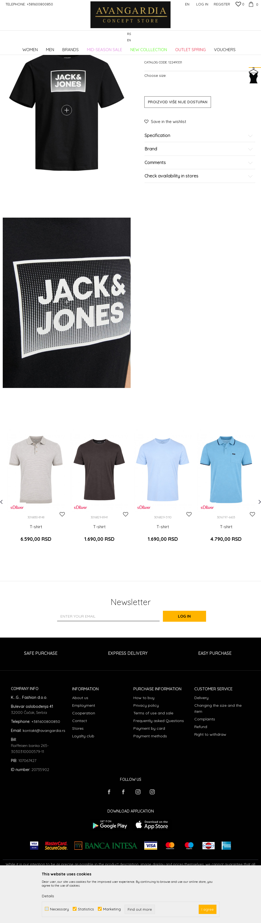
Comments (199, 203)
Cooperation (83, 756)
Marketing (112, 909)
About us (80, 740)
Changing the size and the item (218, 751)
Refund (200, 769)
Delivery (201, 740)
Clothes (76, 48)
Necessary (59, 909)
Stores (78, 771)
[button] (255, 37)
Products (60, 48)
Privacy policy (146, 748)
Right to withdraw (210, 777)
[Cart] (252, 4)
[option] (36, 538)
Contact (79, 763)
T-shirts (92, 48)
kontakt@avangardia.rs (44, 773)
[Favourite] (240, 4)
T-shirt (36, 575)
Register (222, 4)
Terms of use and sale (153, 756)
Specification (199, 176)
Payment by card (149, 771)
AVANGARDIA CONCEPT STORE (26, 48)
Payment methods (150, 779)
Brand (199, 190)
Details (48, 895)
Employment (83, 748)
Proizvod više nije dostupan (177, 143)
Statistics (86, 909)
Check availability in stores (199, 217)
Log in (190, 659)
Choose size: (155, 116)
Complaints (204, 762)
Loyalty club (83, 779)
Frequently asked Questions (158, 763)
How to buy (143, 740)
